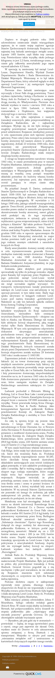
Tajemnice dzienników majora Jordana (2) (27, 31)
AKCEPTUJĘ (29, 24)
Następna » (48, 646)
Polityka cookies (8, 663)
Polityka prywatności (10, 659)
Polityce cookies (42, 14)
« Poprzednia (24, 646)
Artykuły (4, 31)
